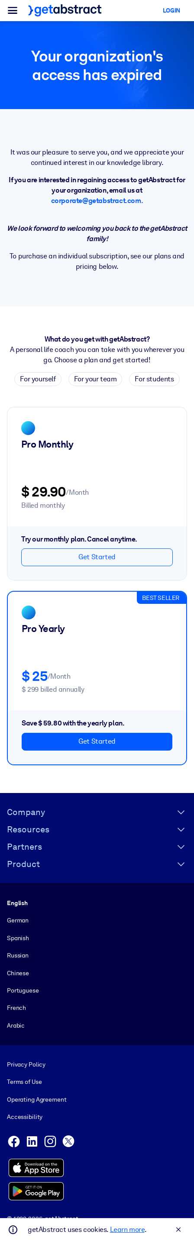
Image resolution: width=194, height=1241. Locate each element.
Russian (18, 955)
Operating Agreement (36, 1099)
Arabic (16, 1025)
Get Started (97, 557)
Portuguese (23, 989)
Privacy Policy (26, 1064)
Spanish (18, 937)
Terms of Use (24, 1081)
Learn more (127, 1229)
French (16, 1007)
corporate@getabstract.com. (97, 201)
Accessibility (24, 1116)
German (18, 920)
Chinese (18, 972)
